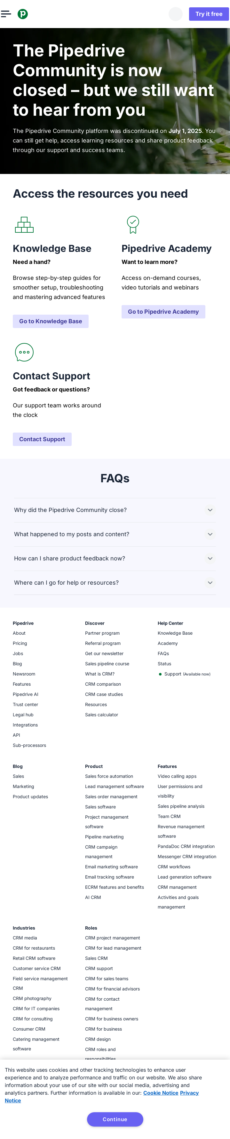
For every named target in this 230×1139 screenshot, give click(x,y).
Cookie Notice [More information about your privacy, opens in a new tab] (160, 1093)
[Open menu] (18, 14)
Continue (115, 1119)
